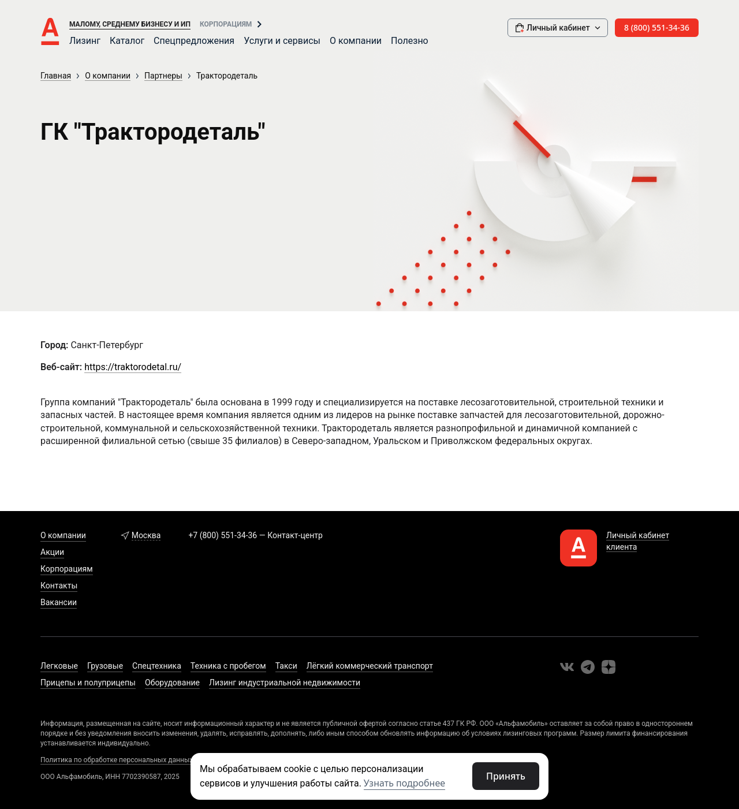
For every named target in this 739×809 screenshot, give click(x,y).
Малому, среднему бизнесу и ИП (130, 24)
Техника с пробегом (228, 665)
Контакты (58, 585)
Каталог (127, 40)
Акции (52, 552)
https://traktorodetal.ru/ (132, 366)
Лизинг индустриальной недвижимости (284, 682)
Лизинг (84, 40)
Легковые (59, 665)
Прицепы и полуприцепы (88, 682)
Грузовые (105, 665)
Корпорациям (226, 24)
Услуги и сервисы (282, 40)
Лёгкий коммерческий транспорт (370, 665)
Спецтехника (156, 665)
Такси (286, 665)
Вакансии (58, 602)
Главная (55, 75)
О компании (356, 40)
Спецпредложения (194, 40)
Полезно (409, 40)
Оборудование (172, 682)
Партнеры (163, 75)
